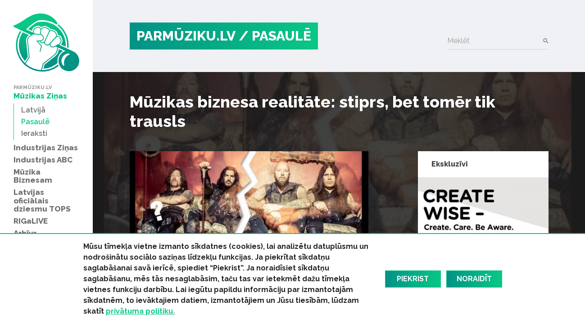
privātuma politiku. (140, 311)
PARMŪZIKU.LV (186, 36)
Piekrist (413, 278)
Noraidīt (474, 278)
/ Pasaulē (275, 36)
